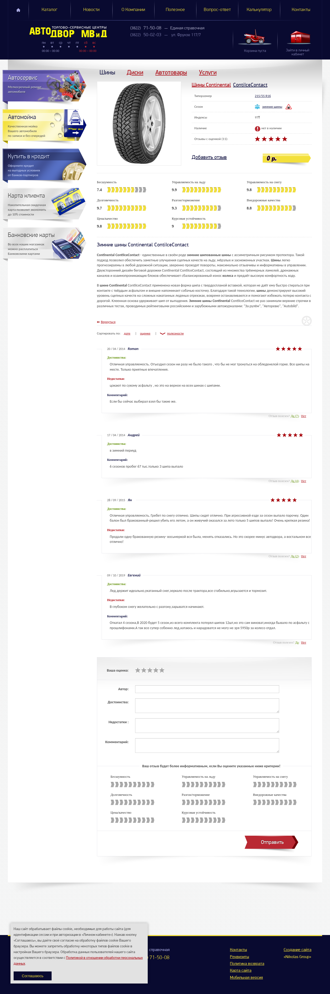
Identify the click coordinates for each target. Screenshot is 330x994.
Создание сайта (297, 950)
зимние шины (272, 107)
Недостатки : (118, 722)
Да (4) (295, 481)
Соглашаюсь (32, 976)
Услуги (208, 72)
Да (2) (295, 556)
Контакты (301, 9)
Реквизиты (239, 957)
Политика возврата (247, 964)
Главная (18, 10)
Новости (91, 9)
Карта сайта (240, 971)
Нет (303, 416)
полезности (175, 333)
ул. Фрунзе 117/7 (186, 35)
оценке (145, 333)
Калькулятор (259, 9)
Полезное (175, 9)
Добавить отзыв (209, 157)
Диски (135, 72)
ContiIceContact (250, 85)
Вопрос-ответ (217, 9)
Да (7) (295, 416)
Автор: (123, 689)
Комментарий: (117, 742)
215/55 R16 (263, 96)
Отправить (272, 842)
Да (297, 642)
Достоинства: (118, 702)
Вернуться (108, 322)
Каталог (49, 9)
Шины (107, 72)
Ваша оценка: (118, 670)
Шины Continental (211, 85)
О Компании (133, 9)
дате (127, 333)
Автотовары (171, 72)
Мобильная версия (246, 978)
